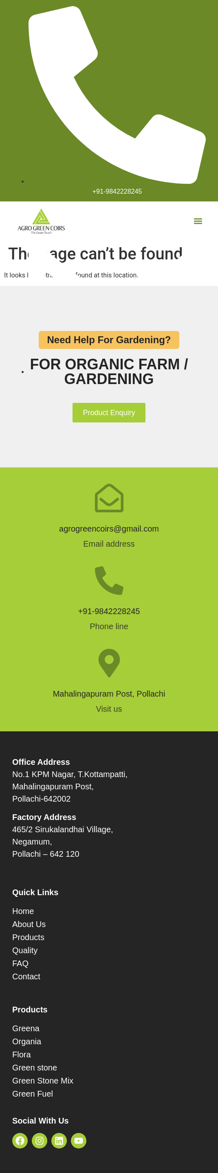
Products (28, 937)
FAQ (20, 963)
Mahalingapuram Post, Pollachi (109, 693)
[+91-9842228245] (109, 580)
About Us (29, 924)
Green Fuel (32, 1093)
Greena (26, 1028)
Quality (24, 950)
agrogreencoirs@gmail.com (109, 528)
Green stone (34, 1067)
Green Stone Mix (42, 1080)
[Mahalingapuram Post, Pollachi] (109, 663)
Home (23, 911)
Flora (21, 1054)
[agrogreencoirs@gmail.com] (109, 498)
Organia (26, 1041)
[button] (198, 221)
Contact (26, 976)
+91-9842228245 (109, 611)
